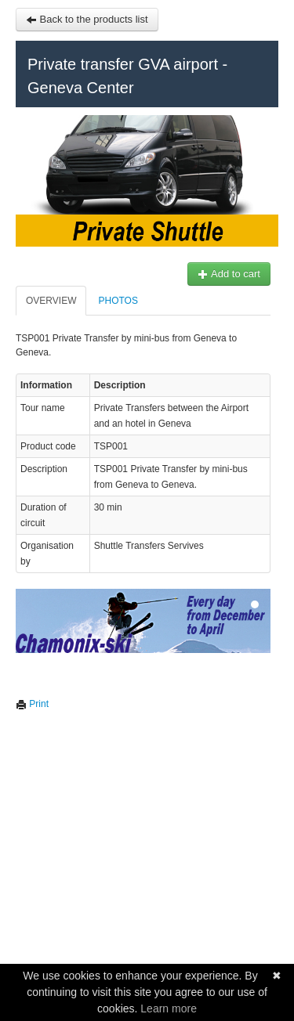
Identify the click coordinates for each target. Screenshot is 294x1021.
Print (32, 703)
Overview (51, 300)
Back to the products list (87, 19)
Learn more (168, 1008)
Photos (117, 300)
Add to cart (229, 274)
